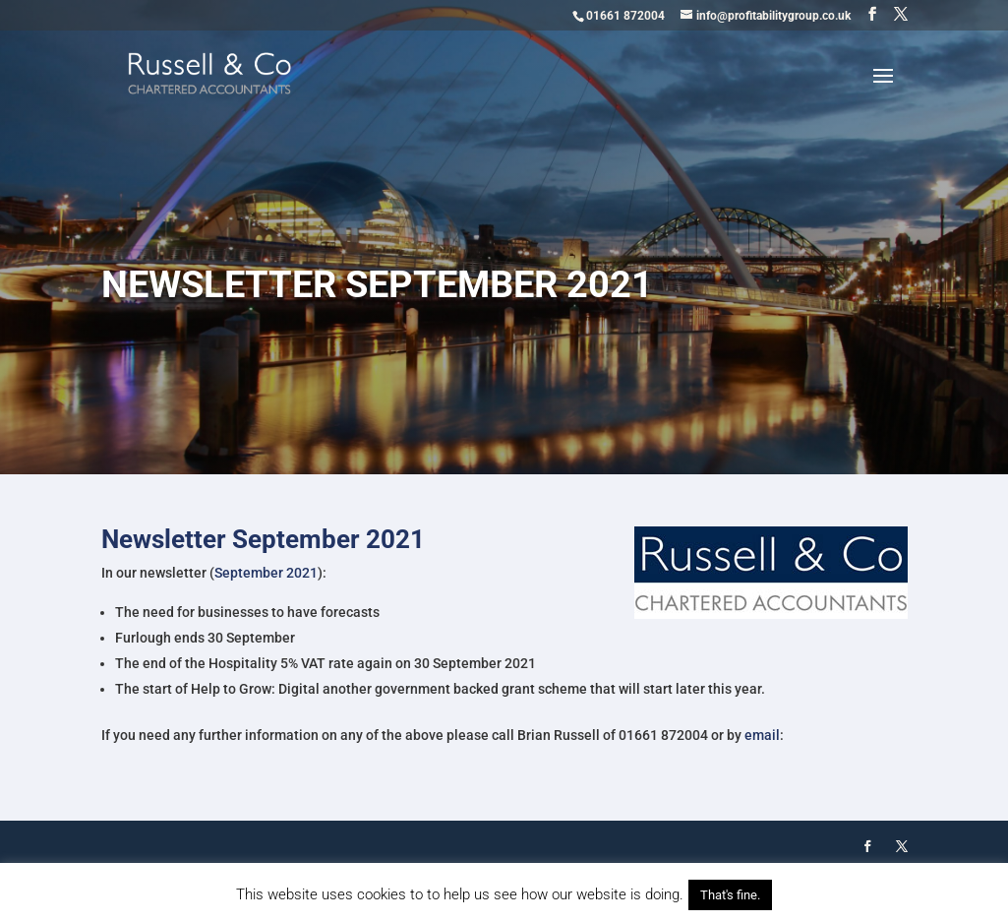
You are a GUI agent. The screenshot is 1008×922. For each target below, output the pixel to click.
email (762, 735)
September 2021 (266, 573)
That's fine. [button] (730, 895)
